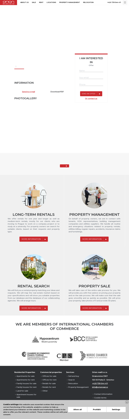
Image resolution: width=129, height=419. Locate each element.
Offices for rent (49, 380)
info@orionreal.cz (100, 387)
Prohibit (97, 409)
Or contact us (91, 99)
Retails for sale (49, 383)
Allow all (77, 409)
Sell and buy (73, 376)
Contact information (103, 394)
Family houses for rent (26, 387)
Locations (51, 2)
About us (24, 2)
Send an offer (88, 94)
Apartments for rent (26, 380)
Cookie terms (100, 398)
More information (31, 239)
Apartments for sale (26, 376)
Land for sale (22, 391)
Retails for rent (49, 387)
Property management (69, 2)
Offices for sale (49, 376)
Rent (41, 2)
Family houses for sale (26, 383)
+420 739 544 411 (114, 2)
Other (45, 391)
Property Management (78, 387)
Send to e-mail (28, 92)
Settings (116, 409)
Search (71, 380)
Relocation (88, 2)
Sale (34, 2)
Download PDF (57, 92)
